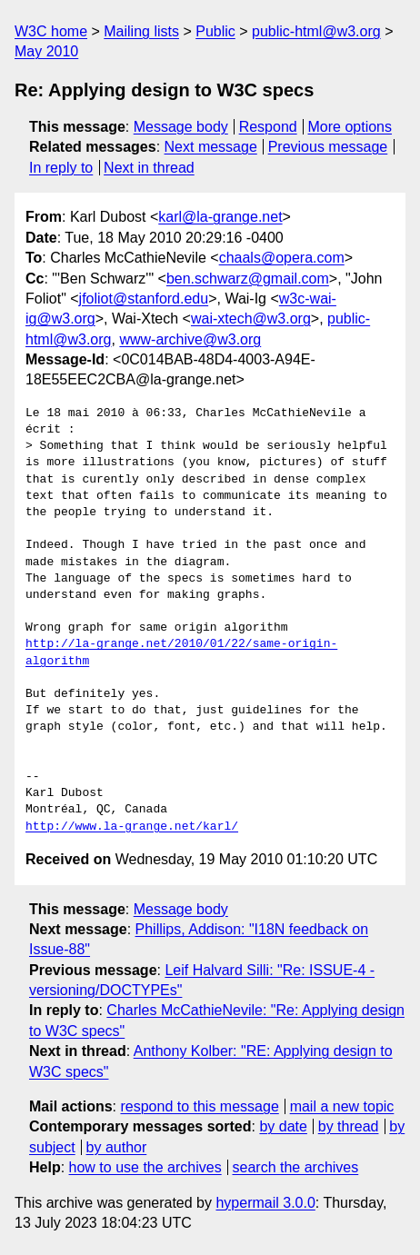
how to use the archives (145, 1167)
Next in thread (149, 167)
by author (116, 1147)
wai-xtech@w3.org (251, 318)
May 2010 (46, 51)
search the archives (296, 1167)
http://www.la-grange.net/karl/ (131, 827)
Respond (268, 126)
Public (215, 31)
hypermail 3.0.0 (265, 1202)
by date (282, 1126)
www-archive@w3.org (190, 339)
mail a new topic (342, 1106)
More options (350, 126)
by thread (348, 1126)
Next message (211, 146)
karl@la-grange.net (220, 216)
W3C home (51, 31)
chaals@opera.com (282, 257)
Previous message (328, 146)
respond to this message (199, 1106)
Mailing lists (141, 31)
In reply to (61, 167)
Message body (181, 126)
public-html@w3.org (316, 31)
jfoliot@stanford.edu (144, 298)
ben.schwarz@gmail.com (247, 278)
